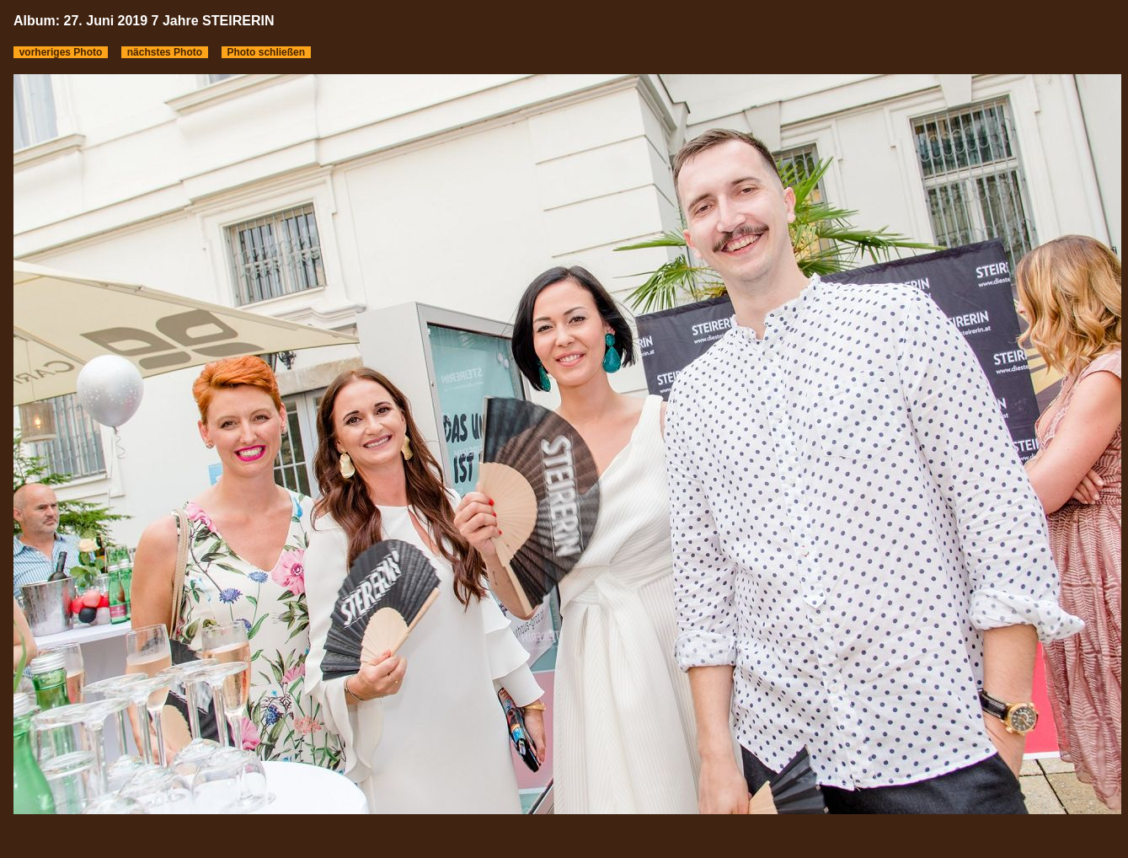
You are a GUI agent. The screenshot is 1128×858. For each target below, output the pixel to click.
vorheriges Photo (60, 52)
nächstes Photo (164, 52)
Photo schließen (266, 52)
